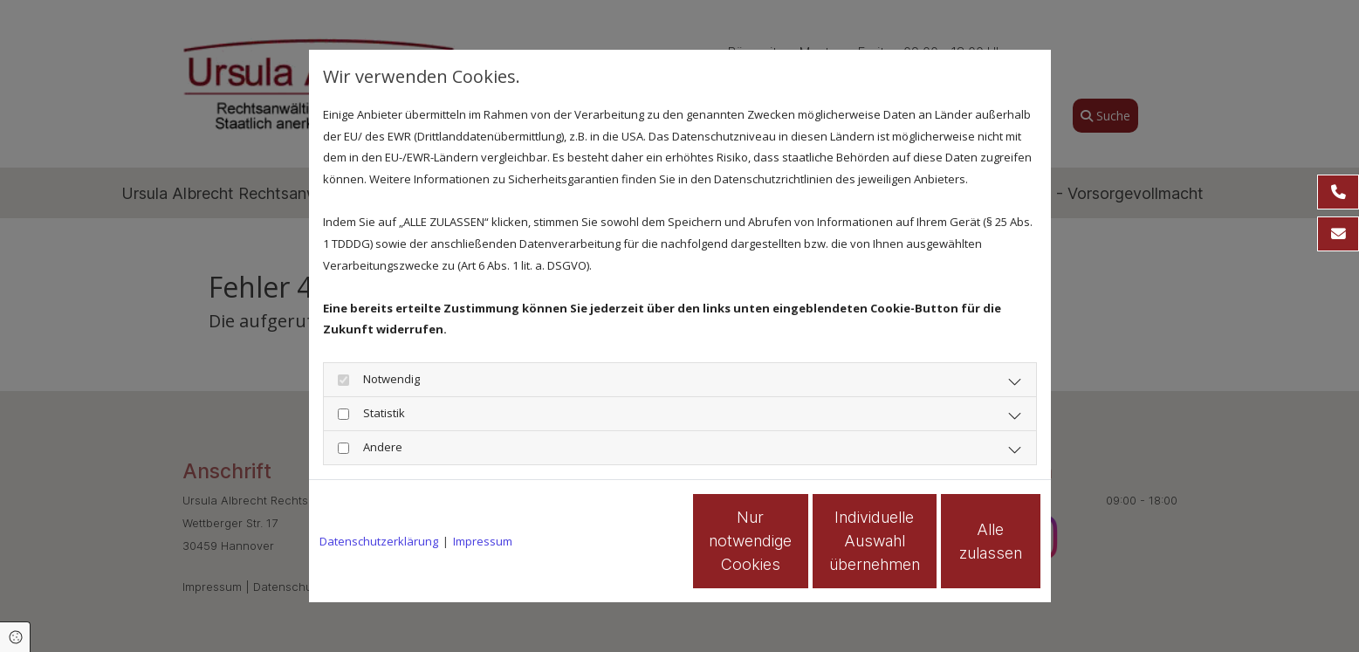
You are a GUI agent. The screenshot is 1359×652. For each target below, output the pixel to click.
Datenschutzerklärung (378, 541)
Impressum (482, 541)
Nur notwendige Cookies (628, 541)
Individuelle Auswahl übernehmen (793, 540)
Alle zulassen (959, 541)
